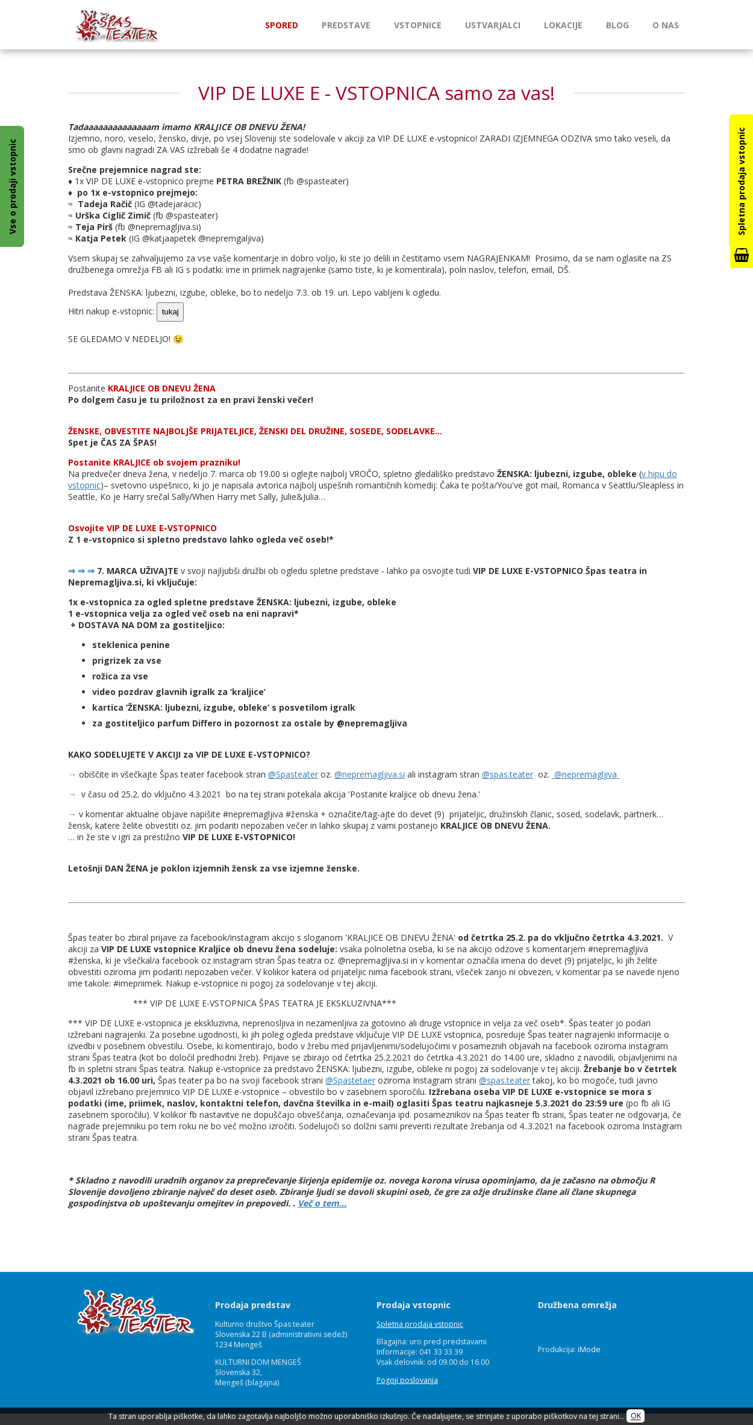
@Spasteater (293, 774)
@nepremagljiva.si (369, 774)
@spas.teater (507, 774)
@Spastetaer (350, 1080)
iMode (589, 1349)
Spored (281, 25)
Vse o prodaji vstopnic (12, 186)
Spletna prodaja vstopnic (420, 1324)
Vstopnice (418, 25)
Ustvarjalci (492, 25)
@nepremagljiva (585, 774)
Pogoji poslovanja (407, 1380)
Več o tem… (322, 1203)
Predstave (346, 25)
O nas (665, 25)
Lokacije (563, 25)
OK (636, 1416)
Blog (617, 25)
